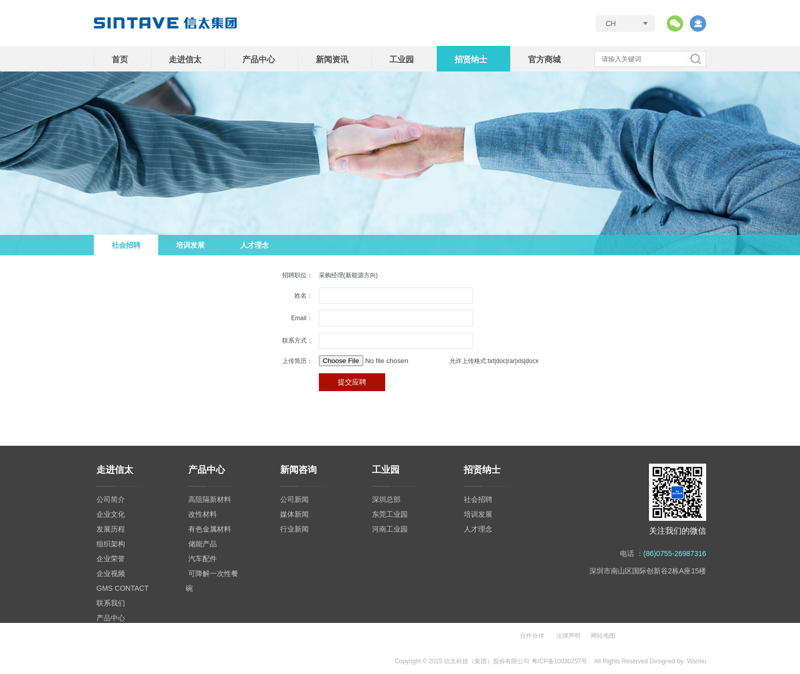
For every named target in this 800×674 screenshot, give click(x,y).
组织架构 (110, 544)
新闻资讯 (332, 59)
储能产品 (202, 544)
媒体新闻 (294, 514)
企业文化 (110, 514)
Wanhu (696, 661)
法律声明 (568, 635)
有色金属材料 (209, 529)
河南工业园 (390, 529)
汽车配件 (202, 559)
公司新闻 (294, 499)
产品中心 (258, 59)
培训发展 (190, 245)
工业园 (401, 59)
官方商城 (544, 59)
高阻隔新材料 (209, 499)
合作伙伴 (532, 635)
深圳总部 (386, 499)
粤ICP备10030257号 (559, 661)
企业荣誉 (110, 559)
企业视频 (110, 573)
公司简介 (110, 499)
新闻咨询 (298, 470)
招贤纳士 (471, 59)
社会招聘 (126, 245)
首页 (120, 59)
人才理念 (254, 245)
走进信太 (185, 59)
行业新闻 (294, 529)
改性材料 (202, 514)
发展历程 (110, 529)
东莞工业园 (390, 514)
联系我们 (110, 603)
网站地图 (603, 635)
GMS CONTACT (122, 588)
